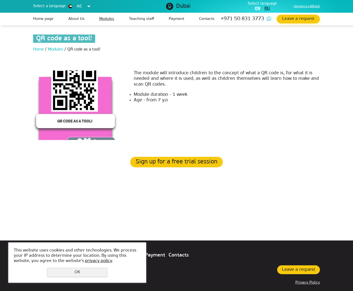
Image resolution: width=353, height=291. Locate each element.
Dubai (183, 6)
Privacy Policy (307, 283)
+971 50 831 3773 (242, 19)
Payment (176, 19)
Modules (106, 19)
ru (267, 9)
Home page (43, 19)
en (257, 9)
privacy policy (98, 261)
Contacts (207, 19)
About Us (76, 19)
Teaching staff (141, 19)
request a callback (306, 6)
